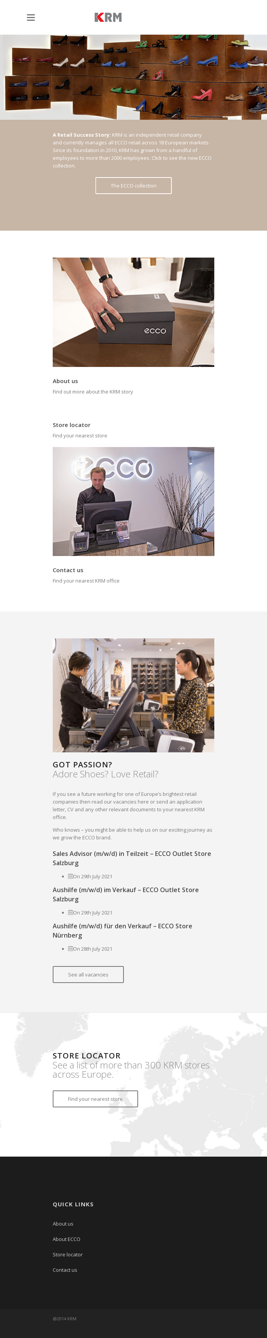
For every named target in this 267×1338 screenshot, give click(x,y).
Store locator (71, 425)
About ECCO (66, 1239)
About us (65, 381)
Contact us (68, 570)
